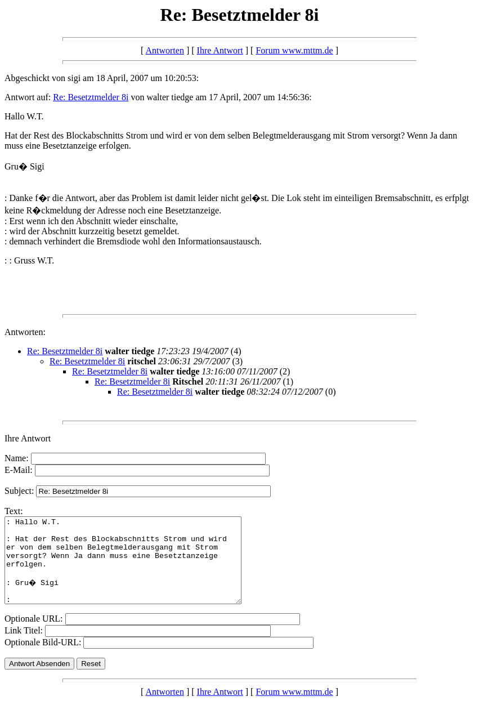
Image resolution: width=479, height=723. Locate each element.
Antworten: (25, 332)
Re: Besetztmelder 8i (90, 97)
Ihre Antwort (220, 50)
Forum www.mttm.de (294, 50)
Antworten (164, 50)
